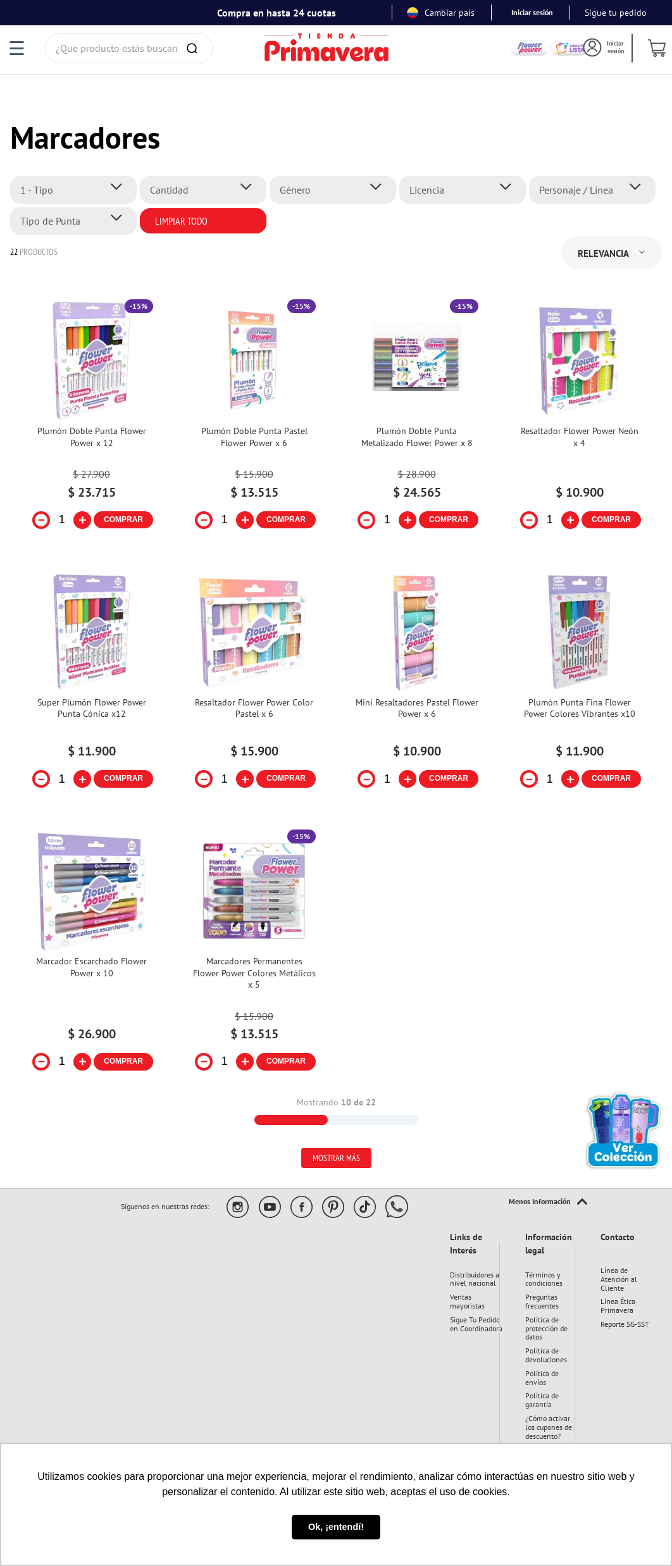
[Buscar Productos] (194, 48)
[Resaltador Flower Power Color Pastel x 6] (254, 688)
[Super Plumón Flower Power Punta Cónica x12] (91, 688)
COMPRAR (123, 519)
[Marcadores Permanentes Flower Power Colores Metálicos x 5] (254, 958)
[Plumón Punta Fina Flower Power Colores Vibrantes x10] (579, 688)
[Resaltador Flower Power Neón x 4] (579, 422)
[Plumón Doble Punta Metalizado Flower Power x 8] (416, 422)
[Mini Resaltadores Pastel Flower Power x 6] (416, 688)
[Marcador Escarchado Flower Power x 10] (91, 958)
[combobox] (129, 48)
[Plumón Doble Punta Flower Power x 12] (91, 422)
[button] (77, 190)
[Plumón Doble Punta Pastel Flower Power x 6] (254, 422)
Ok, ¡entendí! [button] (336, 1527)
